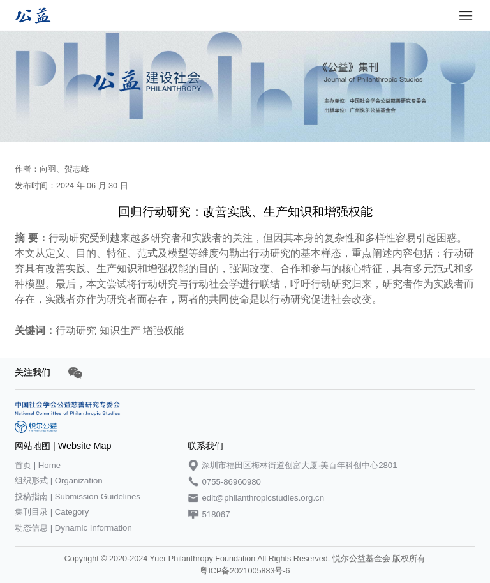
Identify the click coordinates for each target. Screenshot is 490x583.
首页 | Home (38, 465)
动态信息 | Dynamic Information (73, 528)
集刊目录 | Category (52, 512)
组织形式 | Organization (59, 480)
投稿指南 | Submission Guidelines (77, 496)
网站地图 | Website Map (63, 446)
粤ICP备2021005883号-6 (245, 570)
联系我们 (205, 446)
